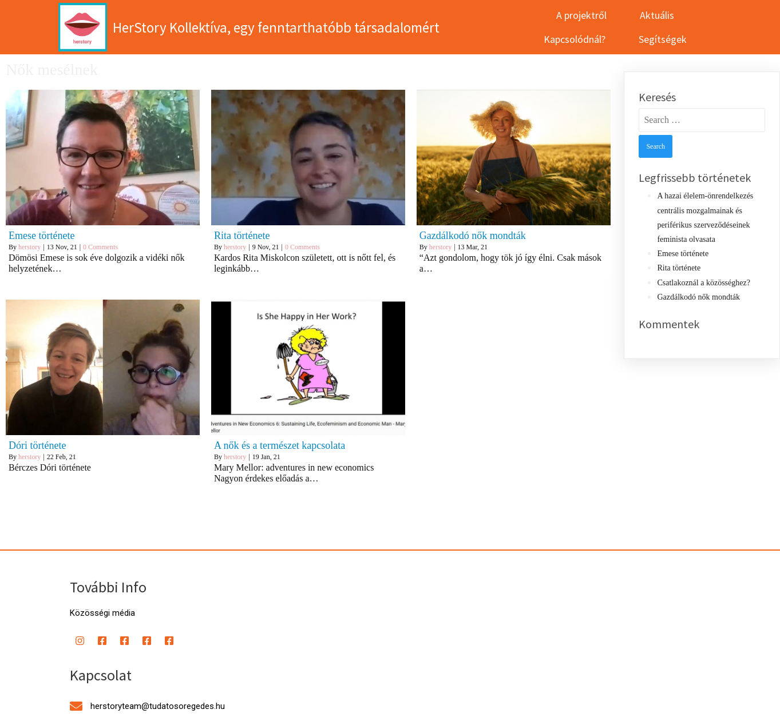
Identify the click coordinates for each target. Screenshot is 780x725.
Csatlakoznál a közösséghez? (703, 270)
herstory (29, 236)
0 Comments (100, 236)
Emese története (682, 242)
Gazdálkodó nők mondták (698, 285)
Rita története (678, 256)
